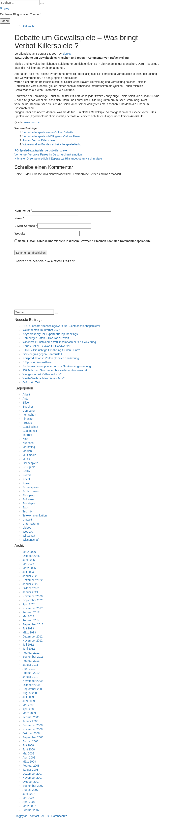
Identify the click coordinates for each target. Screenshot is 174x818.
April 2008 (29, 757)
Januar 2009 (30, 721)
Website (19, 233)
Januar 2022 (30, 584)
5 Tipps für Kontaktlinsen (38, 362)
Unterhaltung (31, 523)
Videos (27, 527)
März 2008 (29, 761)
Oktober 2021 (31, 588)
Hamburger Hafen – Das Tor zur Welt (46, 338)
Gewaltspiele (35, 150)
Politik (26, 471)
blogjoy (66, 53)
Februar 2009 (31, 717)
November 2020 (33, 596)
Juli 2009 (28, 697)
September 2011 (33, 656)
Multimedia (29, 455)
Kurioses (28, 442)
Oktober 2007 (31, 781)
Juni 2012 (29, 648)
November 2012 (33, 640)
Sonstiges (29, 503)
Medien (27, 451)
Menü (5, 21)
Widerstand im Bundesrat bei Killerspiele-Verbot (52, 144)
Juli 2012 (28, 644)
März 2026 (29, 551)
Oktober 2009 (31, 685)
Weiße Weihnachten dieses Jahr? (44, 378)
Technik (27, 511)
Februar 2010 (31, 672)
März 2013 (29, 632)
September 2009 (33, 689)
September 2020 (33, 600)
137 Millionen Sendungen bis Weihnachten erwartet (55, 370)
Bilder (26, 402)
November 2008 (33, 729)
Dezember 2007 (33, 773)
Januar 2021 (30, 592)
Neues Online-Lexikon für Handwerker (46, 346)
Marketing (29, 447)
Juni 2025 (29, 559)
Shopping (28, 495)
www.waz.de (32, 122)
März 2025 (29, 568)
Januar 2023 (30, 576)
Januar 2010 (30, 676)
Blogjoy (4, 8)
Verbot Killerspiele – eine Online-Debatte (48, 132)
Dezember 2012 (33, 636)
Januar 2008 (30, 769)
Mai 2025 (28, 564)
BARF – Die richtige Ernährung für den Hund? (51, 350)
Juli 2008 (28, 745)
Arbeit (26, 394)
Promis (27, 475)
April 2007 (29, 801)
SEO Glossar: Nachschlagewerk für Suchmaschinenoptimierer (61, 326)
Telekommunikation (35, 515)
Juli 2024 (28, 572)
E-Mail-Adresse (25, 225)
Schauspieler (31, 487)
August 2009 (30, 693)
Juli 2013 (28, 628)
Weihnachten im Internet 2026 (41, 330)
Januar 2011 (30, 664)
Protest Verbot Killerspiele (39, 140)
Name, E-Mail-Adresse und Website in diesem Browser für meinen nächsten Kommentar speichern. (84, 241)
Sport (26, 507)
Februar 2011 (31, 660)
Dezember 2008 (33, 725)
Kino (25, 438)
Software (28, 499)
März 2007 (29, 806)
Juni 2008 (29, 749)
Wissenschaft (31, 539)
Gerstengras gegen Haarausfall (42, 354)
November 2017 (33, 608)
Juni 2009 (29, 701)
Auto (25, 398)
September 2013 (33, 624)
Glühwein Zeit (31, 382)
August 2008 (30, 741)
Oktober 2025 (31, 555)
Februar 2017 (31, 612)
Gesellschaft (30, 426)
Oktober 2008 (31, 733)
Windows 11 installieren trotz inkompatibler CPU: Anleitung (59, 342)
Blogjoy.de (20, 816)
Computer (29, 410)
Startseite (28, 25)
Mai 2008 (28, 753)
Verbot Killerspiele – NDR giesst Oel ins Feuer (51, 136)
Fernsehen (29, 414)
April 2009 (29, 709)
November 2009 (33, 680)
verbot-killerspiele (56, 150)
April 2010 (29, 668)
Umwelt (27, 519)
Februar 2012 (31, 652)
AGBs (45, 816)
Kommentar (23, 210)
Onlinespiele (30, 463)
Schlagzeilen (30, 491)
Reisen (27, 483)
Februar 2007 (31, 810)
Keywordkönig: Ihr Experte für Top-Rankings (50, 334)
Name (19, 218)
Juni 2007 (29, 793)
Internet (27, 434)
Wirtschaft (29, 535)
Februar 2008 (31, 765)
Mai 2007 (28, 797)
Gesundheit (30, 430)
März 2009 (29, 713)
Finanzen (28, 418)
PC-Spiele (20, 150)
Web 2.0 (28, 531)
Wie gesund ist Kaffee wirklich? (42, 374)
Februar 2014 (31, 620)
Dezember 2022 (33, 580)
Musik (26, 459)
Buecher (28, 406)
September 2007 (33, 785)
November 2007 (33, 777)
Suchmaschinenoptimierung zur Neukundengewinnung (57, 366)
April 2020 (29, 604)
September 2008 (33, 737)
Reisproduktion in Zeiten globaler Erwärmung (51, 358)
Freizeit (27, 422)
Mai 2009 (28, 705)
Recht (26, 479)
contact (34, 816)
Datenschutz (59, 816)
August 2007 (30, 789)
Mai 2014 (28, 616)
